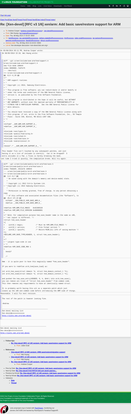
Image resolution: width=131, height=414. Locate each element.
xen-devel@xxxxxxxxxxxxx (53, 31)
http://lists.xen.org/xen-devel (16, 316)
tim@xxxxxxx (69, 38)
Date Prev (4, 20)
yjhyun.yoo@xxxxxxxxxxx (49, 40)
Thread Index (50, 20)
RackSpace (39, 408)
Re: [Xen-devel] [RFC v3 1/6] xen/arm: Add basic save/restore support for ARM (41, 343)
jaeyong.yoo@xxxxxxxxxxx (15, 40)
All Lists (7, 15)
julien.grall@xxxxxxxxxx (83, 38)
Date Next (12, 20)
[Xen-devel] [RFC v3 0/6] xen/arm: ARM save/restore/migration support (38, 352)
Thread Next (31, 20)
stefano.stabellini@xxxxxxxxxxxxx (51, 38)
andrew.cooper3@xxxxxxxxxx (31, 31)
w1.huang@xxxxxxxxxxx (28, 33)
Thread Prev (21, 20)
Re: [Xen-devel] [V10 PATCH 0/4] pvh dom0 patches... (36, 371)
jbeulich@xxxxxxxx (33, 40)
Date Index (40, 20)
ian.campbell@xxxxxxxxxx (28, 38)
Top (2, 15)
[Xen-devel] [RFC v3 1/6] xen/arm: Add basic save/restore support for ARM (39, 357)
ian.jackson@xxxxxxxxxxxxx (103, 38)
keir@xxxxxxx (14, 38)
